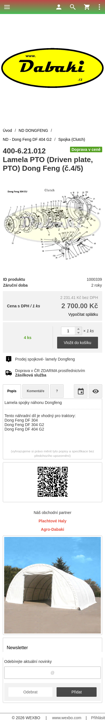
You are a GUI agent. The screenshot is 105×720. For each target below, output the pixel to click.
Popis (12, 391)
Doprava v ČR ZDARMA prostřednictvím (50, 372)
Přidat (76, 692)
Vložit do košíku (77, 342)
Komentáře (36, 391)
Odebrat (30, 692)
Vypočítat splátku (83, 314)
